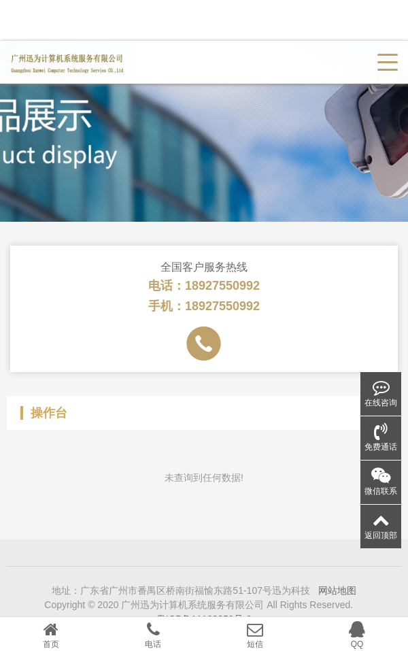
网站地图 (337, 601)
